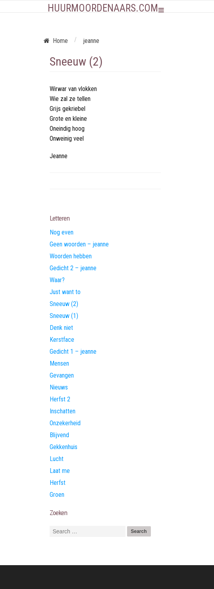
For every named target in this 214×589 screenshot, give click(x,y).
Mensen (59, 363)
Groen (57, 494)
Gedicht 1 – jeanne (73, 351)
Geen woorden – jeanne (79, 244)
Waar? (57, 280)
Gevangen (62, 375)
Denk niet (61, 327)
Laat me (60, 471)
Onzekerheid (65, 423)
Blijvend (59, 435)
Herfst (58, 482)
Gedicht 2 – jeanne (73, 268)
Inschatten (62, 411)
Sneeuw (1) (64, 316)
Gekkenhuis (63, 447)
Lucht (57, 459)
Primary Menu (161, 9)
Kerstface (62, 339)
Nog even (61, 232)
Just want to (65, 292)
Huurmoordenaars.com (103, 8)
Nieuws (59, 387)
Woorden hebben (71, 256)
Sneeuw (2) (64, 304)
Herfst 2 (60, 399)
